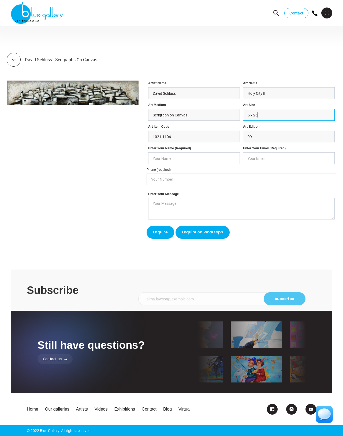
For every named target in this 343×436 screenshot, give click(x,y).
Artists (82, 409)
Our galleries (57, 409)
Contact (296, 13)
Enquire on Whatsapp (202, 232)
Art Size (249, 105)
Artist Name (157, 83)
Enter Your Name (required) (169, 148)
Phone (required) (159, 170)
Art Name (250, 83)
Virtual (184, 409)
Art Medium (157, 105)
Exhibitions (124, 409)
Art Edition (251, 126)
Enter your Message (163, 194)
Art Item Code (158, 126)
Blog (167, 409)
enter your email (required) (264, 148)
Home (32, 409)
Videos (101, 409)
